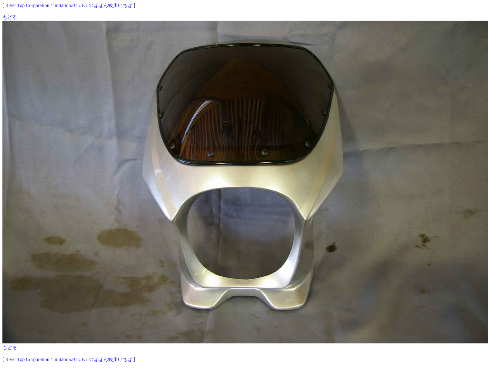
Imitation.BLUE (69, 5)
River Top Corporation (27, 5)
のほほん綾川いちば (110, 5)
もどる (9, 17)
